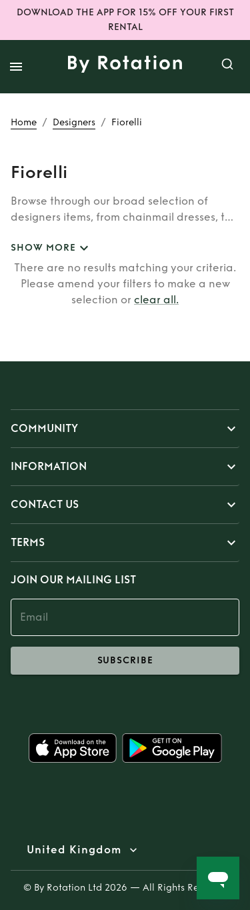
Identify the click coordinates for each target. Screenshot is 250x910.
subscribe (125, 661)
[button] (125, 428)
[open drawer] (16, 66)
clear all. (156, 299)
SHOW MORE (51, 248)
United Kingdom (74, 850)
